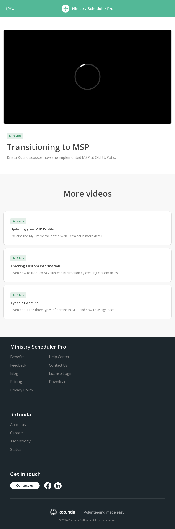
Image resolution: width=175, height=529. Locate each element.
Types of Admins (24, 302)
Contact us (25, 485)
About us (18, 424)
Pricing (16, 381)
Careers (17, 432)
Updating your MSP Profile (32, 229)
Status (15, 449)
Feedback (18, 365)
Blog (14, 373)
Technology (20, 441)
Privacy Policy (21, 390)
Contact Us (58, 365)
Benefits (17, 356)
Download (57, 381)
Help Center (59, 356)
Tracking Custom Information (35, 266)
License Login (60, 373)
